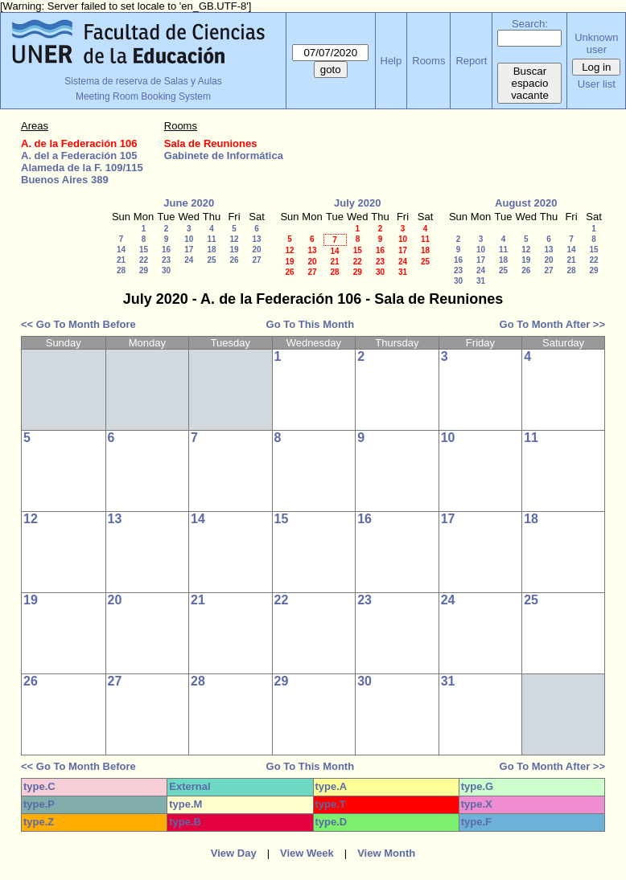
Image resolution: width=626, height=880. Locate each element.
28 (121, 270)
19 (233, 249)
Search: (530, 24)
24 (188, 260)
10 (188, 239)
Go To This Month (310, 324)
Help (391, 61)
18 (211, 249)
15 (143, 249)
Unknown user (596, 43)
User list (597, 84)
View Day (234, 853)
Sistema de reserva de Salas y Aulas (142, 81)
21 (121, 260)
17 (188, 249)
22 (143, 260)
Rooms (428, 61)
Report (471, 61)
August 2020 (526, 203)
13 (256, 239)
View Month (386, 853)
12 (233, 239)
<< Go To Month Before (78, 324)
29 (143, 270)
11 (211, 239)
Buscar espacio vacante (530, 83)
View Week (307, 853)
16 (166, 249)
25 (211, 260)
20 (256, 249)
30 (166, 270)
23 (166, 260)
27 (256, 260)
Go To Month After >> (552, 324)
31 (402, 272)
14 (121, 249)
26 (233, 260)
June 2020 (188, 203)
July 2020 (357, 203)
